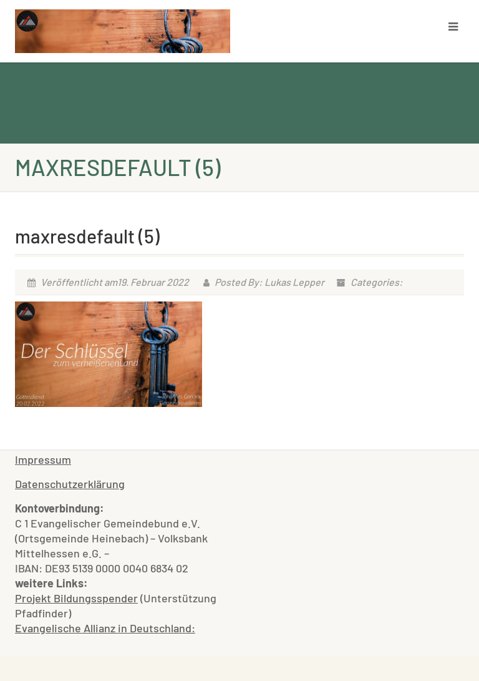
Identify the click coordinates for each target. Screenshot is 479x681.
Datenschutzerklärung (70, 484)
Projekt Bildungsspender (76, 598)
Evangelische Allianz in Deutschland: (105, 628)
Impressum (43, 459)
